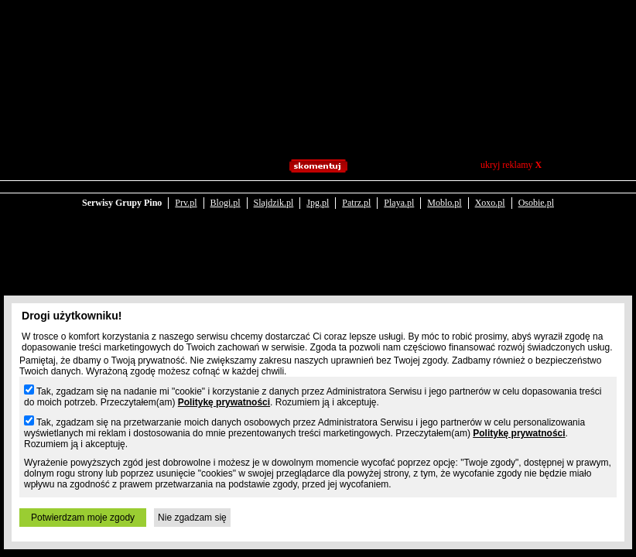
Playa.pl (399, 202)
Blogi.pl (225, 202)
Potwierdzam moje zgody (83, 517)
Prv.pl (186, 202)
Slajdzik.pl (274, 202)
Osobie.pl (536, 202)
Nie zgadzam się (192, 517)
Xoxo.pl (490, 202)
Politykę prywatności (224, 402)
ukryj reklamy (511, 164)
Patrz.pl (356, 202)
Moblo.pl (444, 202)
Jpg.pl (317, 202)
